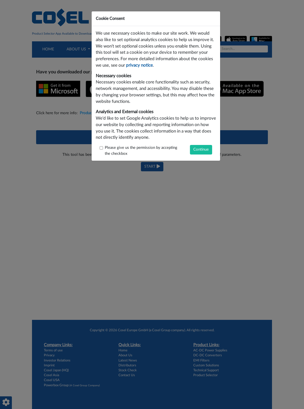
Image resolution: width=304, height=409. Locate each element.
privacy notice (139, 65)
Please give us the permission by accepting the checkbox (141, 151)
